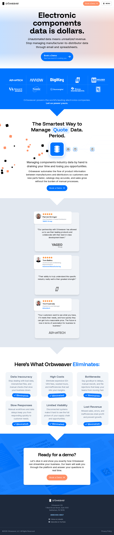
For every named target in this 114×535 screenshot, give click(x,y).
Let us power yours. (57, 103)
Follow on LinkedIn (55, 519)
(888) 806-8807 (57, 515)
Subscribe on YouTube (57, 522)
